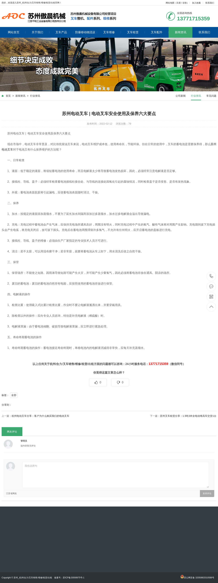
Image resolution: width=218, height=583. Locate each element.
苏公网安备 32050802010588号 (197, 577)
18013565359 (211, 276)
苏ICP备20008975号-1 (73, 577)
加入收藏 (196, 3)
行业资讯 (35, 95)
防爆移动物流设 (86, 32)
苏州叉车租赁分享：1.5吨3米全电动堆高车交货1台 (188, 415)
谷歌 (185, 3)
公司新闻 (181, 95)
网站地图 (170, 3)
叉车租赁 (136, 32)
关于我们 (40, 32)
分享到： (7, 404)
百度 (178, 3)
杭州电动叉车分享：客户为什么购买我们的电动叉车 (40, 415)
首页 (8, 95)
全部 (13, 395)
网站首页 (17, 32)
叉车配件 (160, 32)
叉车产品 (64, 32)
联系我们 (209, 3)
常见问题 (211, 95)
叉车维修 (112, 32)
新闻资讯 (180, 32)
